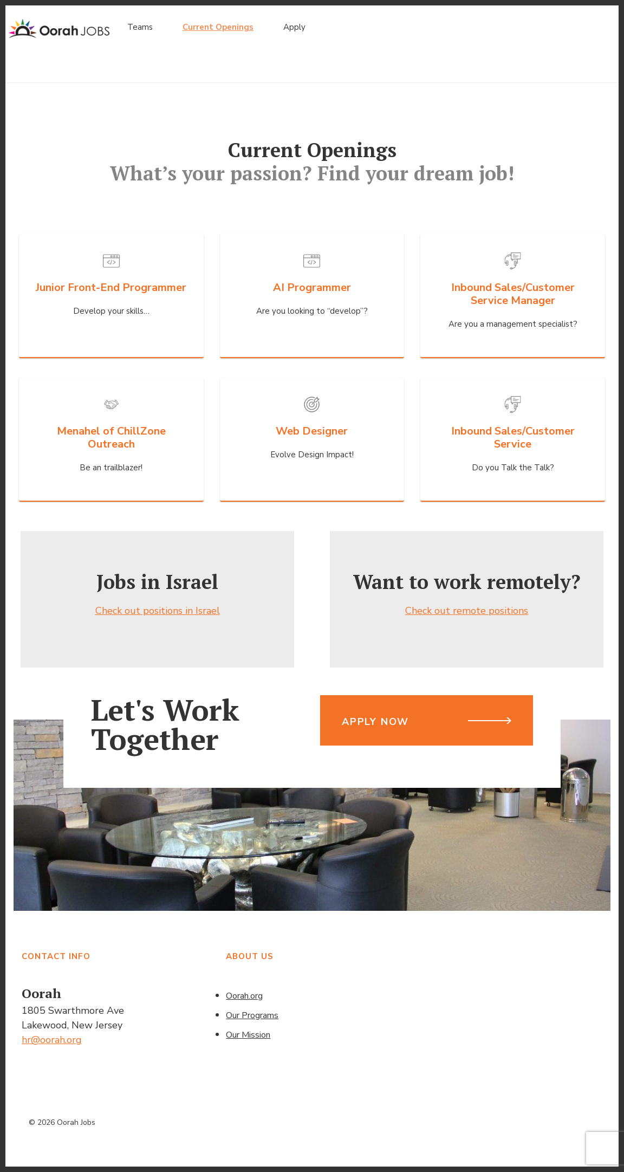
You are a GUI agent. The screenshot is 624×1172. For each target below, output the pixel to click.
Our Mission (248, 1035)
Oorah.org (244, 996)
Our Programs (252, 1015)
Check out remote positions (466, 610)
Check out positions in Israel (157, 610)
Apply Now (375, 721)
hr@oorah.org (52, 1039)
